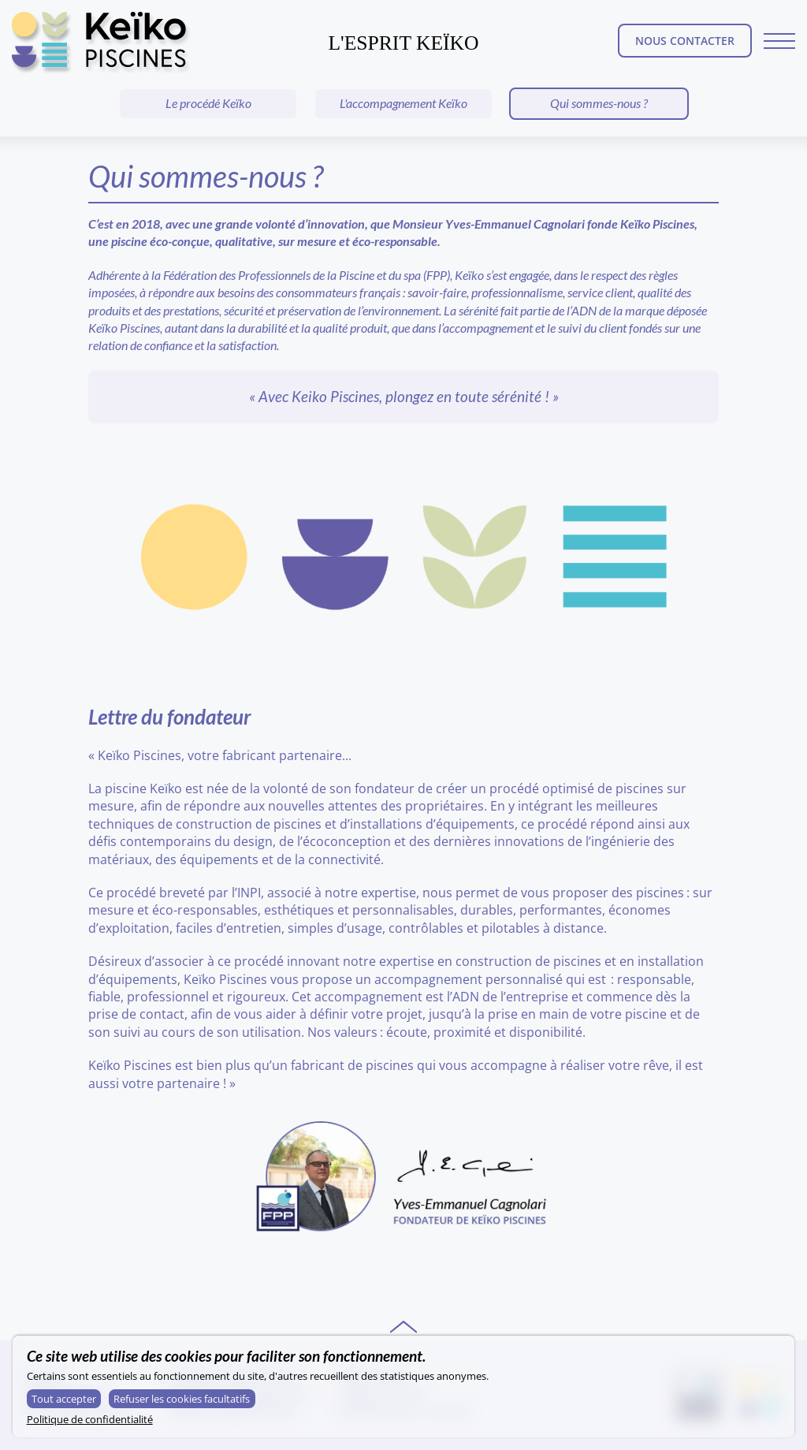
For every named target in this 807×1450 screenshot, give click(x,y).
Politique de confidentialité (90, 1419)
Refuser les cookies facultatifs (181, 1399)
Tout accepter (64, 1399)
